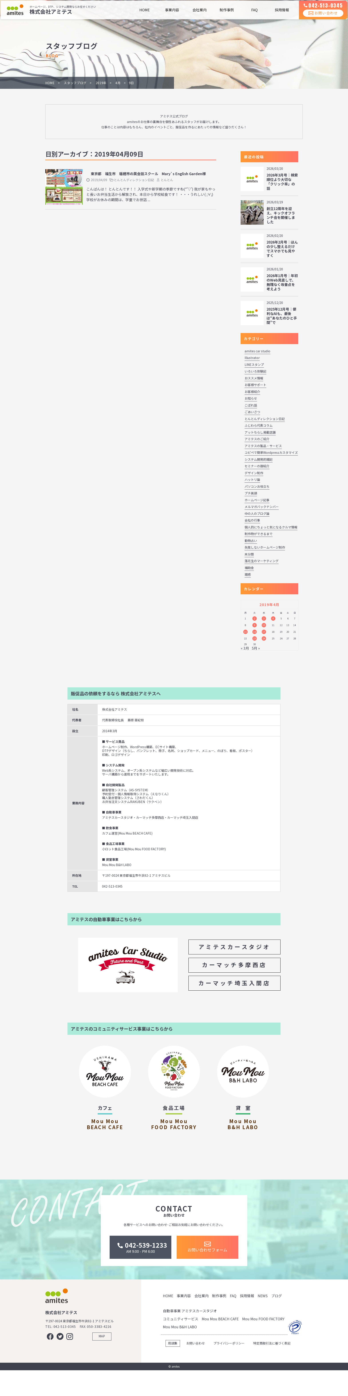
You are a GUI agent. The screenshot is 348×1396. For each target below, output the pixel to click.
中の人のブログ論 (257, 513)
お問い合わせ (320, 17)
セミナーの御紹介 (257, 466)
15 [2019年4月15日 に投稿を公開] (245, 631)
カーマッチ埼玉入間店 (234, 983)
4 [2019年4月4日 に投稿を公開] (273, 618)
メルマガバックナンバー (262, 506)
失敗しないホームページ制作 (265, 547)
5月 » (256, 648)
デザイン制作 (254, 473)
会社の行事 (252, 520)
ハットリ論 (252, 479)
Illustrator (252, 357)
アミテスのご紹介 (257, 439)
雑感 (248, 574)
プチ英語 (251, 493)
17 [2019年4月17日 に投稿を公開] (264, 631)
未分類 (249, 554)
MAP (102, 1365)
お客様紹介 (252, 391)
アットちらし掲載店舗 (260, 432)
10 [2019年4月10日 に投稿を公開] (264, 625)
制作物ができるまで (259, 533)
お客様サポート (255, 385)
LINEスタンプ (254, 364)
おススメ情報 (254, 378)
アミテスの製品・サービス (263, 446)
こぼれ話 (251, 405)
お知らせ (251, 398)
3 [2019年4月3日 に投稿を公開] (264, 618)
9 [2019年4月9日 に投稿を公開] (254, 625)
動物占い (251, 540)
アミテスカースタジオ (235, 947)
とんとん (167, 180)
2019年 (101, 83)
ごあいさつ (252, 412)
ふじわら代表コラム (259, 425)
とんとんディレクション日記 (134, 180)
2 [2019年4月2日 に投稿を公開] (254, 618)
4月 (118, 83)
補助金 (249, 567)
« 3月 (245, 648)
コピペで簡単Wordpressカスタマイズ (271, 452)
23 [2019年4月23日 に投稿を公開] (254, 638)
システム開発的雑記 (259, 459)
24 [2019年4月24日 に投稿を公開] (264, 638)
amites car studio (257, 351)
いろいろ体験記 (255, 371)
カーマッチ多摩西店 (234, 965)
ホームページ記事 (257, 500)
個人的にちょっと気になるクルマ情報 (271, 527)
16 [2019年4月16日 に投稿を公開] (254, 631)
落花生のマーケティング (262, 561)
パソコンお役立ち (257, 486)
